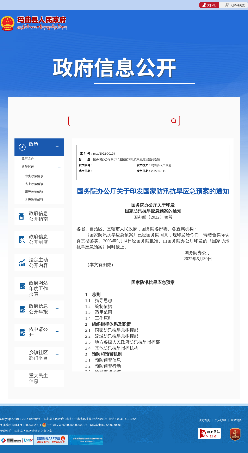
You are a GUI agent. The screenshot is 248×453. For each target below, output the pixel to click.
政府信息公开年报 (38, 308)
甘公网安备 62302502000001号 (67, 425)
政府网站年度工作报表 (38, 286)
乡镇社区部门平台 (38, 355)
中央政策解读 (34, 176)
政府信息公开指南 (38, 216)
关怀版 (209, 5)
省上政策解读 (34, 184)
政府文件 (28, 158)
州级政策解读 (34, 191)
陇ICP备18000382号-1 (26, 425)
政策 (33, 144)
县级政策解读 (34, 199)
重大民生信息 (38, 378)
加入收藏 (221, 420)
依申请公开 (38, 332)
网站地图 (236, 420)
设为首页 (204, 420)
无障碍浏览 (235, 5)
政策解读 (28, 166)
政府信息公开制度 (38, 239)
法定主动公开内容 (38, 262)
